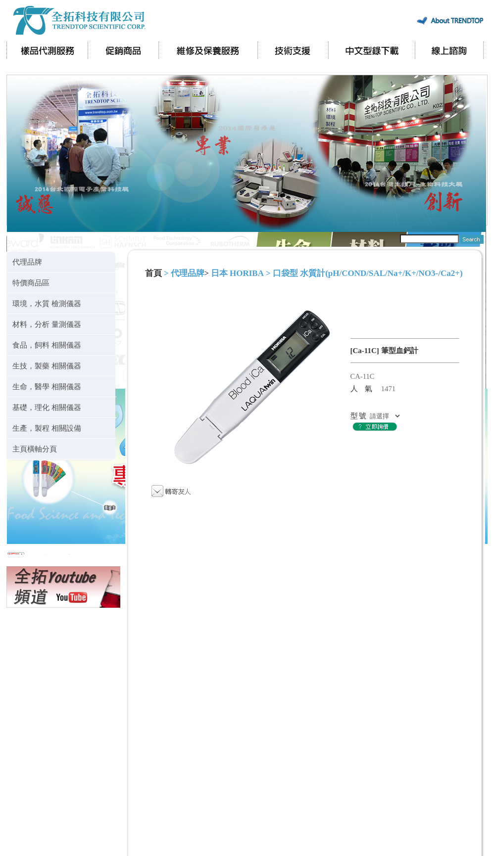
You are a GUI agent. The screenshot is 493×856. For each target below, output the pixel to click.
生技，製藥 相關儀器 (46, 365)
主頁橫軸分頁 (34, 449)
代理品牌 (27, 262)
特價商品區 (30, 282)
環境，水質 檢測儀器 (46, 303)
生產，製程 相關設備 (46, 428)
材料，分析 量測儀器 (46, 324)
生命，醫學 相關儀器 (46, 386)
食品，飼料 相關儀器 (46, 345)
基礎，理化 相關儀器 (46, 407)
